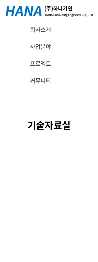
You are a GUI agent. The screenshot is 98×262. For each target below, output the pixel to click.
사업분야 (40, 46)
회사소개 (40, 29)
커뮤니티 (40, 80)
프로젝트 (40, 63)
